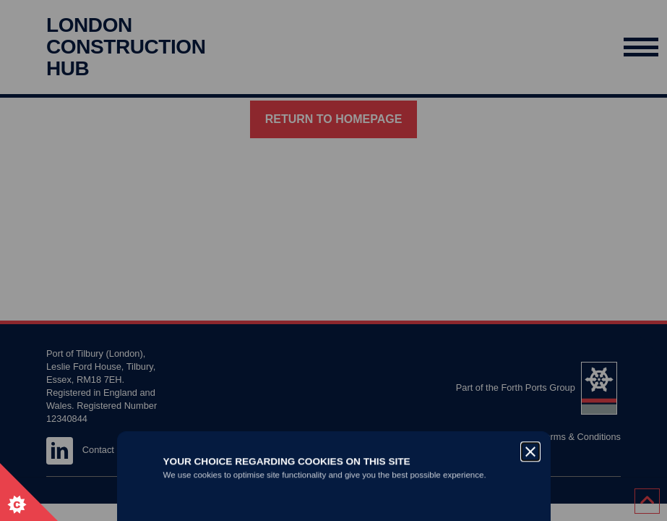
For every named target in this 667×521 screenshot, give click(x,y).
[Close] (530, 194)
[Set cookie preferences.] (29, 492)
